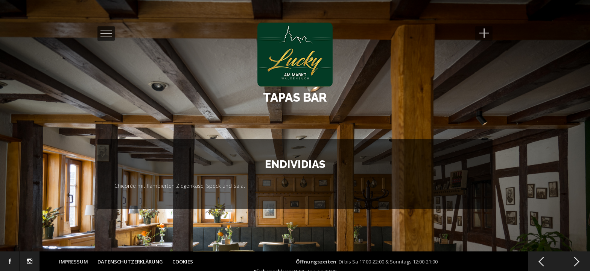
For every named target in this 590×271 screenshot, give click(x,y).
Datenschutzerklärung (130, 261)
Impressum (73, 261)
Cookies (182, 261)
